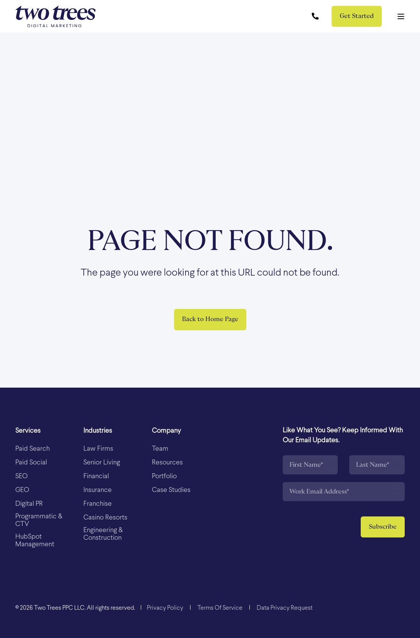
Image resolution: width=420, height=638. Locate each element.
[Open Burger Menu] (401, 16)
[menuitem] (32, 449)
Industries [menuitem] (97, 431)
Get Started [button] (357, 16)
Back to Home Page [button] (210, 319)
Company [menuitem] (166, 431)
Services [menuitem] (28, 431)
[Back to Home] (55, 16)
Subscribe (383, 527)
